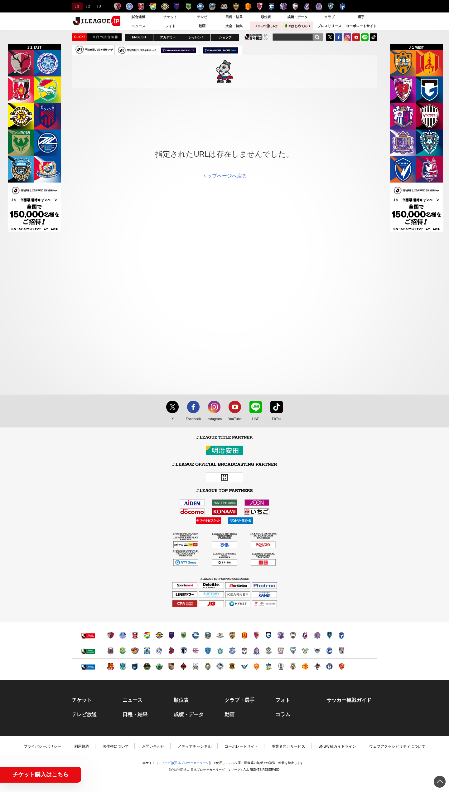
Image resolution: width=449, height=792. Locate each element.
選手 (361, 17)
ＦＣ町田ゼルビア (200, 6)
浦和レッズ (141, 6)
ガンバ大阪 (271, 6)
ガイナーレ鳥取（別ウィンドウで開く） (244, 666)
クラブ (329, 17)
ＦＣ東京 (177, 6)
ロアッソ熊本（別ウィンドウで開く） (317, 666)
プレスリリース (329, 26)
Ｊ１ (76, 6)
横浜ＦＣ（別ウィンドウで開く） (208, 651)
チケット (170, 17)
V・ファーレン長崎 (342, 6)
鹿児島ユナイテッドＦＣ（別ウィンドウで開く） (329, 666)
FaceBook (338, 37)
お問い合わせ (153, 746)
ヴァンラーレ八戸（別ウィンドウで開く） (123, 651)
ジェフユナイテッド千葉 (153, 6)
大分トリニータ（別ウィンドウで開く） (329, 651)
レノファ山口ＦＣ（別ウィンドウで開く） (256, 666)
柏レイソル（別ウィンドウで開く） (159, 635)
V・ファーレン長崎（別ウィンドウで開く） (341, 635)
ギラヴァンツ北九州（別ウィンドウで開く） (305, 666)
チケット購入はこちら (40, 774)
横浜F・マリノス (224, 6)
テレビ (202, 17)
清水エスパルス (236, 6)
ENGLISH (139, 37)
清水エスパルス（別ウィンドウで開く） (232, 635)
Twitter (330, 37)
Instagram (347, 37)
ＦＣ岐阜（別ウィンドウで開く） (196, 666)
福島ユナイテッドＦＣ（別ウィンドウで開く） (110, 666)
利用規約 (81, 746)
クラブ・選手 (239, 700)
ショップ (225, 37)
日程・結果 (234, 17)
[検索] (317, 37)
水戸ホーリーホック (129, 6)
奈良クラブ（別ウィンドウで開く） (232, 666)
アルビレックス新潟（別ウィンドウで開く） (244, 651)
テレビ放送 (84, 714)
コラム (282, 714)
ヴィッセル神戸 (295, 6)
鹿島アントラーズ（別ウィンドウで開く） (110, 635)
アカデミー (168, 37)
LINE (365, 37)
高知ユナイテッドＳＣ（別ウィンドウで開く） (293, 666)
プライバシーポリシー (42, 746)
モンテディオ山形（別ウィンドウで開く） (159, 651)
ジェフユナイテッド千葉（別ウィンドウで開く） (147, 635)
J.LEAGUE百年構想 (256, 37)
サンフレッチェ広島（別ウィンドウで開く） (317, 635)
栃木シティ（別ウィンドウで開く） (183, 651)
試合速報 (138, 17)
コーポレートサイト (361, 26)
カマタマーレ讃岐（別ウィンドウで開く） (269, 666)
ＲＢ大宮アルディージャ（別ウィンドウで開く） (196, 651)
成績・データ (297, 17)
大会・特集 (234, 26)
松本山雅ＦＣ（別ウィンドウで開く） (159, 666)
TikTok (373, 37)
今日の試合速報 (105, 37)
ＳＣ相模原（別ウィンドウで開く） (147, 666)
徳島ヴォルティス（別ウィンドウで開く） (293, 651)
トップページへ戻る (224, 175)
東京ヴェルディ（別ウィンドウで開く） (183, 635)
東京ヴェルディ (188, 6)
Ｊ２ (87, 6)
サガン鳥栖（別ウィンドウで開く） (317, 651)
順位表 (266, 17)
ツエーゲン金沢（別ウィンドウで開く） (183, 666)
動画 (202, 26)
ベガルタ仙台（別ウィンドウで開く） (135, 651)
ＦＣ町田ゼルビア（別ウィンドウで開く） (196, 635)
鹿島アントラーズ (117, 6)
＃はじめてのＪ (298, 26)
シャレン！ (196, 37)
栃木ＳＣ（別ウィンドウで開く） (123, 666)
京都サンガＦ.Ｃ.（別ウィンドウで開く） (256, 635)
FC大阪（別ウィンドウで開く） (220, 666)
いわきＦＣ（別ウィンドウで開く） (171, 651)
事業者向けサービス (288, 746)
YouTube (356, 37)
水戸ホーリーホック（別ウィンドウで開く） (123, 635)
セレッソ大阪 (283, 6)
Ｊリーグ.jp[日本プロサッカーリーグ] (184, 763)
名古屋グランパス (248, 6)
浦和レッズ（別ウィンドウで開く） (135, 635)
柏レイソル (165, 6)
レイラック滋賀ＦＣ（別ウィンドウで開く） (208, 666)
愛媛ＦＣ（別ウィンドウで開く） (281, 666)
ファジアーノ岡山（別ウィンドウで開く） (305, 635)
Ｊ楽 (265, 26)
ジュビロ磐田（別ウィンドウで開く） (269, 651)
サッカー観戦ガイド (348, 700)
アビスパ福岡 (331, 6)
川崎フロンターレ (212, 6)
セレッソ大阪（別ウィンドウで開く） (281, 635)
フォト (170, 26)
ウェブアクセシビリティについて (397, 746)
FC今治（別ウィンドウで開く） (305, 651)
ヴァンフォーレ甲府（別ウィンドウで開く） (232, 651)
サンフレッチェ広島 (319, 6)
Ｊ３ (98, 6)
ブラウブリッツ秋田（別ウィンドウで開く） (147, 651)
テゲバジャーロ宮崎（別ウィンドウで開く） (341, 651)
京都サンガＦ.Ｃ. (259, 6)
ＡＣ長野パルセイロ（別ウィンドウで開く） (171, 666)
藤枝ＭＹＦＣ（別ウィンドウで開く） (281, 651)
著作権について (116, 746)
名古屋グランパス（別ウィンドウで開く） (244, 635)
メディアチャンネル (194, 746)
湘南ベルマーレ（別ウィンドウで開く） (220, 651)
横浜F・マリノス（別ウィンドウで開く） (220, 635)
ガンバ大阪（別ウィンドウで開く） (269, 635)
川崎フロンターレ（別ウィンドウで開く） (208, 635)
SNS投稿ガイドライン (337, 746)
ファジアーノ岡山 (307, 6)
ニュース (138, 26)
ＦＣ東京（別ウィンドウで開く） (171, 635)
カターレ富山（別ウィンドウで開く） (256, 651)
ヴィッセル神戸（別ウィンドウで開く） (293, 635)
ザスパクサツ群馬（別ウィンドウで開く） (135, 666)
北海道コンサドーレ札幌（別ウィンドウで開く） (110, 651)
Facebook (192, 419)
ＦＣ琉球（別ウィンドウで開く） (341, 666)
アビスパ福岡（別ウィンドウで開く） (329, 635)
